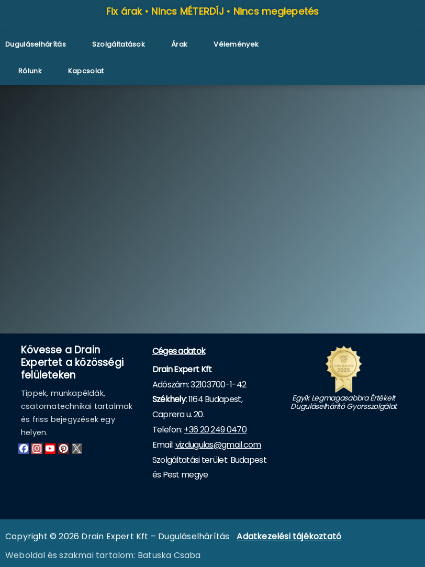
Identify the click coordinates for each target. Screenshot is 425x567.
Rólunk (30, 71)
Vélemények (236, 44)
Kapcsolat (86, 71)
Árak (179, 44)
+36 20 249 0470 (215, 430)
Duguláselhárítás (35, 44)
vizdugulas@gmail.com (218, 445)
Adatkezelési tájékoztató (289, 536)
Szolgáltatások (118, 44)
